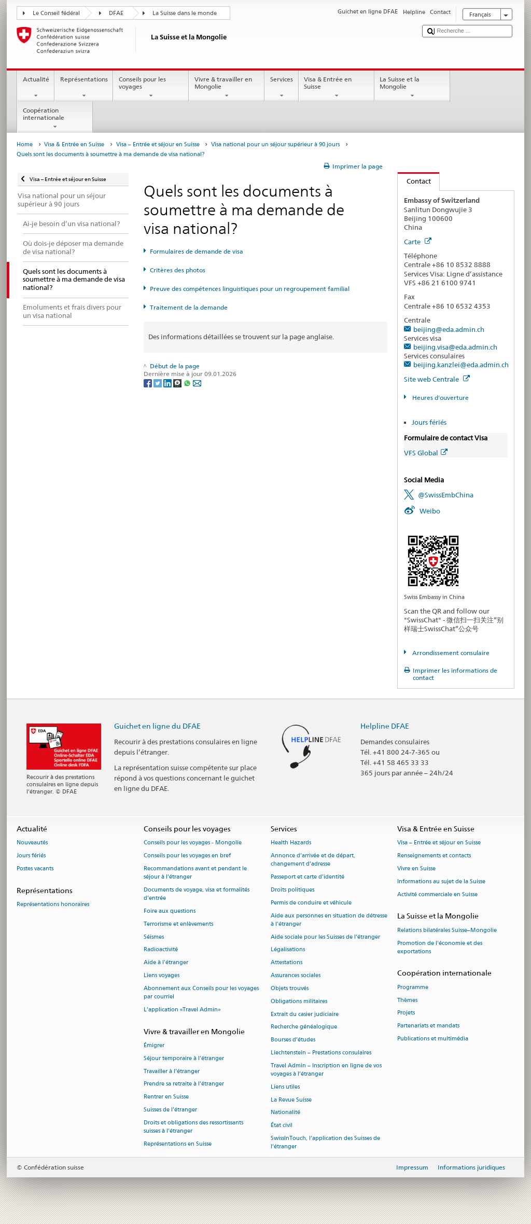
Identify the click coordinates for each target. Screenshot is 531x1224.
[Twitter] (158, 382)
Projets (406, 1013)
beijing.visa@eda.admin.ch (455, 347)
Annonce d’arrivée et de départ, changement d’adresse (313, 860)
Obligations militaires (299, 1001)
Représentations (84, 87)
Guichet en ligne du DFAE (157, 725)
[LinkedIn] (168, 382)
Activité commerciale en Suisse (437, 894)
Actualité (36, 87)
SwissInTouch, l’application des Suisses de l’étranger (325, 1142)
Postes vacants (35, 868)
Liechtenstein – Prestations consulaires (321, 1052)
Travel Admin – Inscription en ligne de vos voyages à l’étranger (326, 1069)
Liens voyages (161, 975)
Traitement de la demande (189, 307)
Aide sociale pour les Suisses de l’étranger (325, 937)
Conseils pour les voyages (151, 87)
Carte (417, 242)
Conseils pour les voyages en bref (187, 856)
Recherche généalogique (304, 1027)
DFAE (116, 13)
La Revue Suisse (291, 1099)
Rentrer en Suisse (166, 1097)
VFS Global (426, 453)
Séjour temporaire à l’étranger (184, 1058)
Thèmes (407, 1000)
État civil (281, 1125)
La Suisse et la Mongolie (412, 87)
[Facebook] (148, 382)
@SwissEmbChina (445, 495)
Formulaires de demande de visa (196, 251)
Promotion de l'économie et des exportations (439, 947)
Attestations (286, 962)
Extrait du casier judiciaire (305, 1014)
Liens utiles (285, 1086)
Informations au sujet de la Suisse (441, 881)
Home (25, 144)
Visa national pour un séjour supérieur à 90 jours (275, 144)
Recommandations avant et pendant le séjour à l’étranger (195, 872)
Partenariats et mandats (428, 1026)
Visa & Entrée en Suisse (336, 87)
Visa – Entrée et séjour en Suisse (158, 144)
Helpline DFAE (384, 725)
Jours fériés (429, 422)
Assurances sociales (295, 975)
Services (281, 87)
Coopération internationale (55, 118)
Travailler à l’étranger (172, 1071)
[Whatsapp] (188, 382)
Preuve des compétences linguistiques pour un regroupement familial (250, 289)
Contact (414, 181)
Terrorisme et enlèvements (178, 924)
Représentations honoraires (53, 904)
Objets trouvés (290, 988)
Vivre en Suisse (416, 868)
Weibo (430, 511)
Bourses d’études (293, 1040)
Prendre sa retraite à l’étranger (184, 1084)
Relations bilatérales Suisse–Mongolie (447, 930)
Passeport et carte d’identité (307, 877)
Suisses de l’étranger (170, 1109)
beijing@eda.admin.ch (448, 329)
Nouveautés (32, 843)
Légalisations (288, 950)
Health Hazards (291, 843)
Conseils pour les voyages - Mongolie (193, 843)
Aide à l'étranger (166, 962)
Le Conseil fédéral (56, 13)
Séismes (154, 937)
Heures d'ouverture (440, 397)
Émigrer (154, 1045)
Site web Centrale (437, 379)
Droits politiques (292, 889)
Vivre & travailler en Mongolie (226, 87)
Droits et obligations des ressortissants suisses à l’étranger (193, 1126)
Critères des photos (177, 270)
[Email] (197, 382)
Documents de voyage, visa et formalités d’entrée (196, 893)
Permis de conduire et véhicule (311, 902)
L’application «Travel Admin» (182, 1009)
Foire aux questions (169, 911)
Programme (412, 987)
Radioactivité (161, 950)
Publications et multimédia (432, 1038)
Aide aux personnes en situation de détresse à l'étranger (329, 919)
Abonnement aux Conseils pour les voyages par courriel (201, 992)
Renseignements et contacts (434, 856)
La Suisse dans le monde (184, 13)
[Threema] (178, 382)
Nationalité (285, 1112)
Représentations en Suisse (178, 1143)
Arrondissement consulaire (450, 653)
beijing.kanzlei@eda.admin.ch (461, 364)
